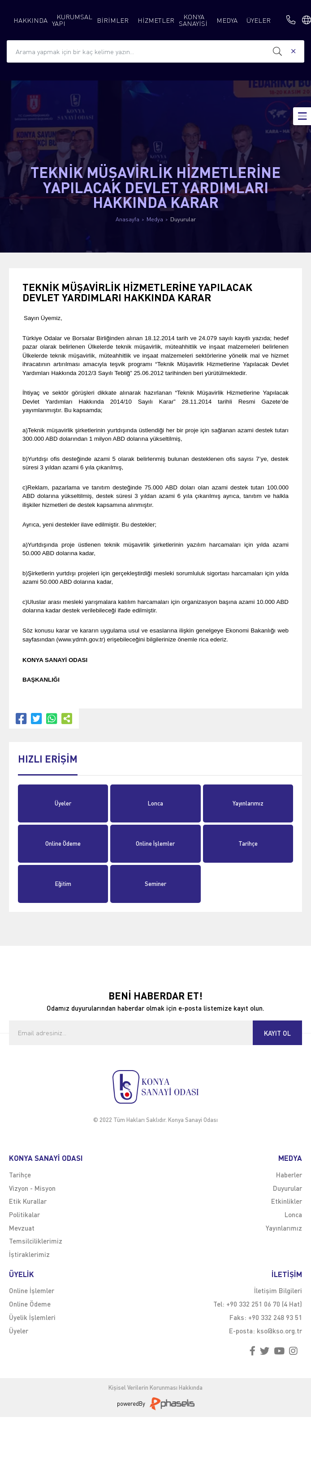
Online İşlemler (155, 843)
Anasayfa (127, 219)
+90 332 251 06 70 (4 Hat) (264, 1304)
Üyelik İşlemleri (32, 1317)
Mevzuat (22, 1228)
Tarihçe (248, 843)
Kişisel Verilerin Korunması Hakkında (155, 1388)
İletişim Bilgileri (278, 1290)
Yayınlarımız (248, 803)
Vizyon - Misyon (32, 1188)
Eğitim (63, 883)
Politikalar (24, 1214)
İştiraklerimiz (29, 1254)
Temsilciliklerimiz (35, 1241)
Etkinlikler (286, 1201)
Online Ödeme (63, 843)
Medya (155, 219)
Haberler (289, 1175)
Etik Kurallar (28, 1201)
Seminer (155, 883)
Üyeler (63, 803)
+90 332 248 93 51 (275, 1317)
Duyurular (183, 219)
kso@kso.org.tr (279, 1331)
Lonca (155, 803)
